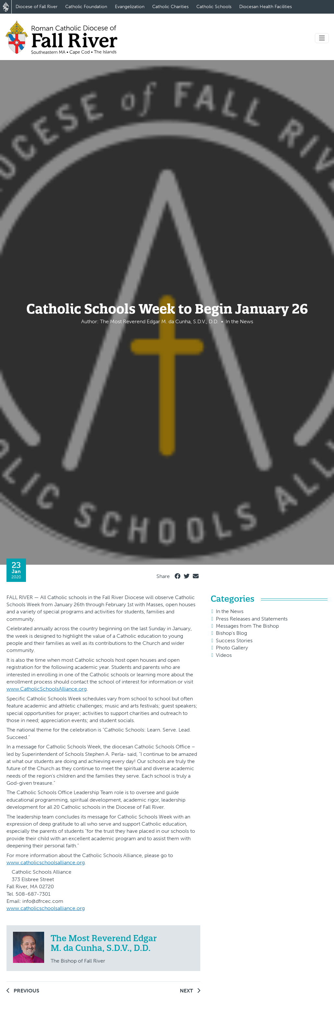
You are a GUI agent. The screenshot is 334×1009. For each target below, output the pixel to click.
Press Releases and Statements (252, 619)
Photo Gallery (232, 648)
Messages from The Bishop (247, 626)
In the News (229, 611)
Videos (224, 655)
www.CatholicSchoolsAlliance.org (46, 689)
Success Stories (234, 640)
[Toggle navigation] (322, 38)
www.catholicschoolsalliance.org (45, 862)
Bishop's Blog (231, 633)
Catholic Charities (170, 6)
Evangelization (129, 6)
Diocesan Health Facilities (265, 6)
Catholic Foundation (86, 6)
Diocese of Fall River (36, 6)
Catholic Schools (213, 6)
